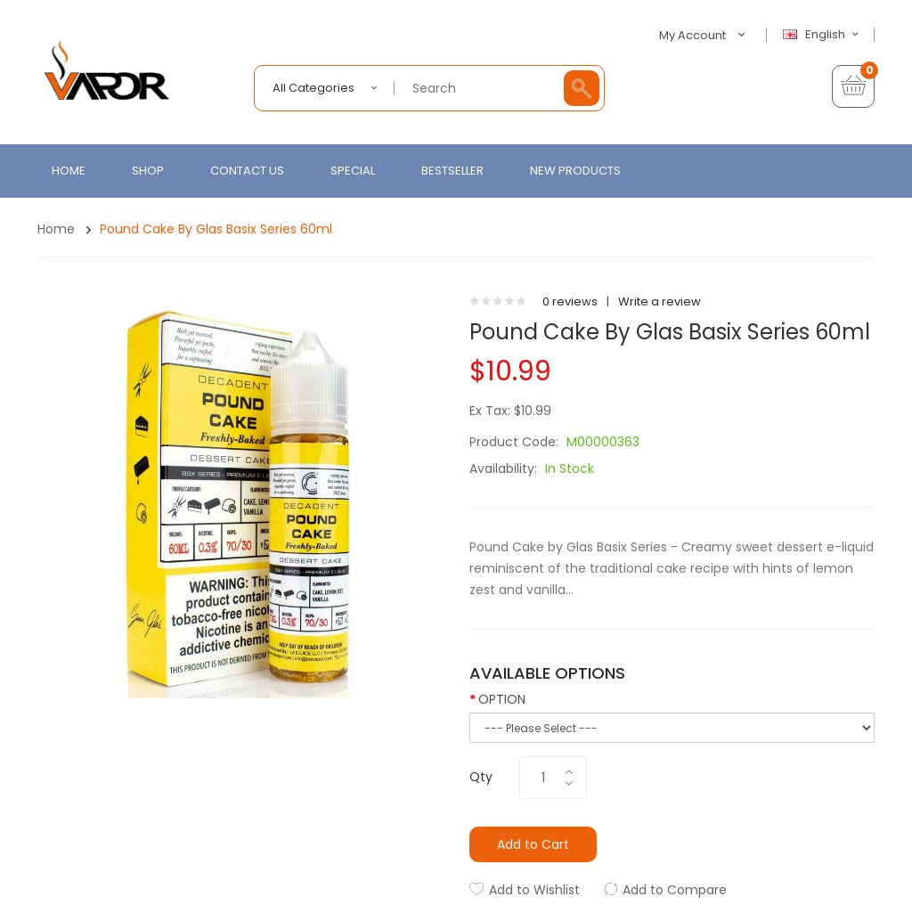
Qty (481, 777)
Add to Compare (675, 890)
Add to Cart (533, 844)
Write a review (659, 301)
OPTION (501, 699)
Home (56, 229)
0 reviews (570, 301)
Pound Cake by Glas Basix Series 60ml (216, 229)
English (823, 35)
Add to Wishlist (534, 890)
